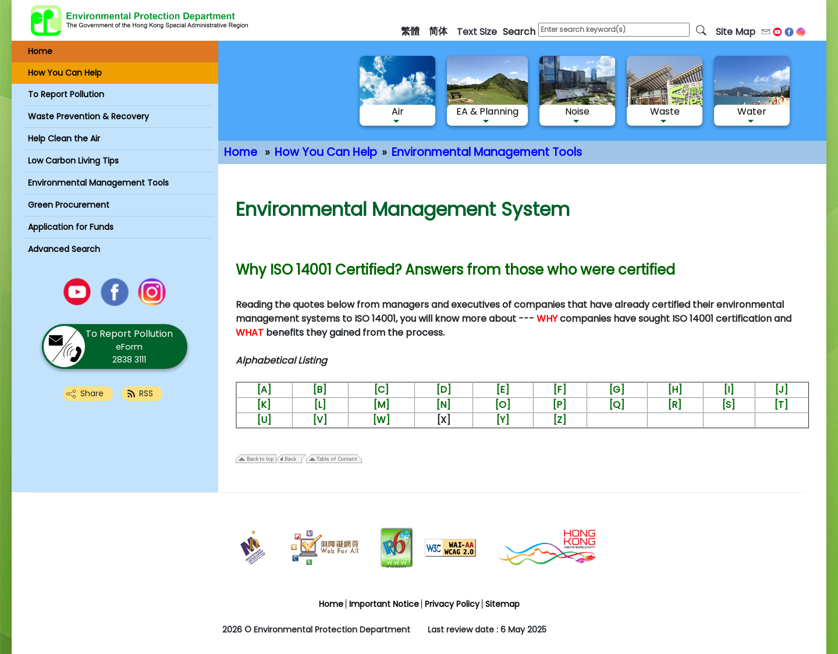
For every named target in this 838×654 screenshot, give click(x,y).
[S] (728, 404)
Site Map (735, 31)
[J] (781, 389)
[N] (443, 404)
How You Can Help (326, 152)
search (519, 31)
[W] (381, 419)
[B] (319, 389)
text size (477, 31)
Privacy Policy (452, 604)
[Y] (502, 419)
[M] (381, 404)
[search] (701, 30)
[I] (729, 389)
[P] (559, 404)
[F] (559, 389)
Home (240, 152)
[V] (320, 419)
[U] (264, 419)
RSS (146, 393)
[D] (443, 389)
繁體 (410, 31)
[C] (381, 389)
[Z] (559, 419)
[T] (781, 404)
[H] (675, 389)
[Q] (616, 404)
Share (92, 393)
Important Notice (384, 604)
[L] (320, 404)
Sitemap (502, 604)
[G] (616, 389)
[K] (264, 404)
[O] (502, 404)
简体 (438, 31)
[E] (502, 389)
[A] (264, 389)
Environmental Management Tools (487, 152)
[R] (674, 404)
